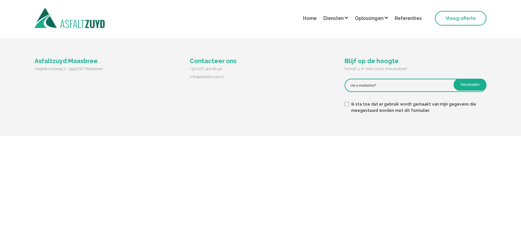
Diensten (335, 18)
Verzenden (470, 84)
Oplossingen (371, 18)
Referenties (408, 18)
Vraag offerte (461, 18)
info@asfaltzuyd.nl (207, 76)
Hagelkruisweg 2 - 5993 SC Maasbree (69, 68)
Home (310, 18)
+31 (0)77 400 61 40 (206, 68)
